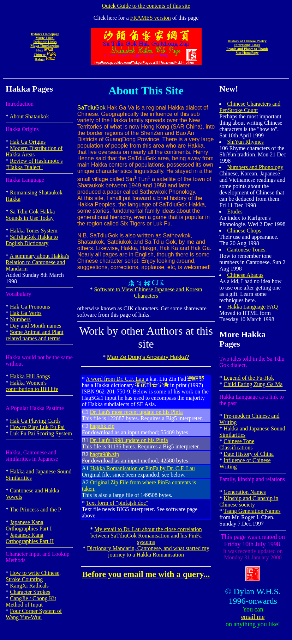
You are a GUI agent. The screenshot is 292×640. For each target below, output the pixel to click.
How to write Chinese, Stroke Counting (33, 576)
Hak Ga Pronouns (30, 307)
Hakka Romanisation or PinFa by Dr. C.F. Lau (142, 468)
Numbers (20, 319)
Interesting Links (247, 45)
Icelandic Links (44, 42)
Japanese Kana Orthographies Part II (30, 538)
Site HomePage (247, 53)
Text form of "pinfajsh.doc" (117, 503)
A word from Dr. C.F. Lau (116, 379)
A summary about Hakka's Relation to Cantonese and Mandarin (37, 262)
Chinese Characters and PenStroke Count (249, 107)
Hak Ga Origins (28, 142)
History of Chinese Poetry (247, 41)
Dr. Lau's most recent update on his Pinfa (136, 412)
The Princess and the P (35, 509)
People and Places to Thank (247, 49)
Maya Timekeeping (44, 46)
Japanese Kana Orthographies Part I (29, 525)
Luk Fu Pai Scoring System (41, 433)
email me (252, 616)
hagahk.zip (102, 426)
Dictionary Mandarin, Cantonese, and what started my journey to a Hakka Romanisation (148, 551)
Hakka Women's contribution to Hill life (32, 386)
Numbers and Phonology (255, 167)
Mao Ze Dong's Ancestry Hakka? (148, 357)
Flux (45, 50)
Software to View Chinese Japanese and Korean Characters (148, 292)
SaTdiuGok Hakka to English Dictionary (32, 240)
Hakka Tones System (34, 231)
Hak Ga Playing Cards (35, 421)
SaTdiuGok (92, 108)
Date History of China (249, 454)
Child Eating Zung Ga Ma (253, 384)
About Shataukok (29, 116)
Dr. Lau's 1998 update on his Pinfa (129, 440)
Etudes (235, 212)
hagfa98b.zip (104, 454)
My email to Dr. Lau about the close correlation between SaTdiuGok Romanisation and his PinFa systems (146, 535)
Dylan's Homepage (45, 34)
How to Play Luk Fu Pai (37, 427)
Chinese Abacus (245, 275)
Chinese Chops (244, 231)
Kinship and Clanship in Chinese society (248, 501)
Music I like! (44, 38)
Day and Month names (35, 326)
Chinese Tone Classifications (236, 444)
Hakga (45, 59)
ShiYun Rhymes (245, 142)
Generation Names (245, 492)
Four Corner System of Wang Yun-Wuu (34, 614)
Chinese (45, 55)
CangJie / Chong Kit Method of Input (31, 601)
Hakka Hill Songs (30, 376)
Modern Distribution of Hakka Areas (34, 151)
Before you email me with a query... (146, 574)
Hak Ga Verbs (25, 313)
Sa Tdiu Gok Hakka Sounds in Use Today (30, 215)
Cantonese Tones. (247, 250)
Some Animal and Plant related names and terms (35, 335)
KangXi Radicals (29, 586)
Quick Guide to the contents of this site (146, 6)
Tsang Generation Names (252, 511)
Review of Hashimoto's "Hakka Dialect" (34, 164)
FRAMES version (150, 18)
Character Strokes (30, 592)
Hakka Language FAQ (252, 307)
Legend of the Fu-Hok (249, 378)
